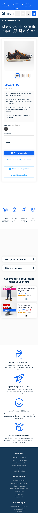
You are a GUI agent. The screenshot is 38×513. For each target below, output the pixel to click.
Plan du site (19, 494)
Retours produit (19, 509)
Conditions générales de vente (19, 483)
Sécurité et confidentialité (19, 489)
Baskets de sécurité (19, 463)
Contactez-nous (19, 491)
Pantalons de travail (19, 466)
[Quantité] (19, 146)
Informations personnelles (19, 506)
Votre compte (19, 502)
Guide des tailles (19, 175)
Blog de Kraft (19, 497)
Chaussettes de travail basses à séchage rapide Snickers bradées (25, 306)
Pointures (7, 134)
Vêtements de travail (19, 457)
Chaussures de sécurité (19, 460)
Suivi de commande (26, 5)
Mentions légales (19, 481)
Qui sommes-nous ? (19, 486)
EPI (19, 468)
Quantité (7, 142)
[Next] (31, 55)
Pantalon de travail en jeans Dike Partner (26, 289)
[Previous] (6, 55)
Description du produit (19, 169)
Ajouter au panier (19, 153)
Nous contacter (6, 5)
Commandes (19, 512)
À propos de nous (15, 5)
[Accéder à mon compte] (28, 13)
